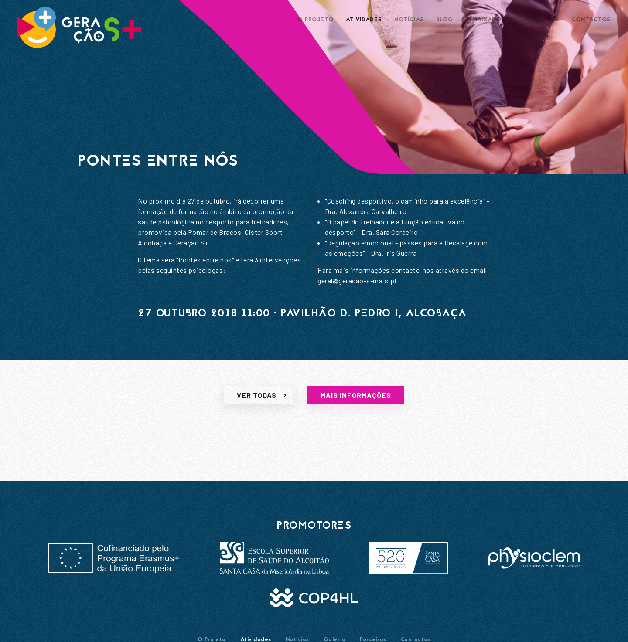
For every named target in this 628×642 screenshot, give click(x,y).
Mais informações (356, 399)
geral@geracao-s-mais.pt (357, 280)
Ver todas (256, 399)
